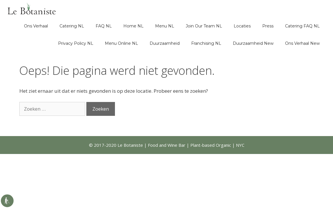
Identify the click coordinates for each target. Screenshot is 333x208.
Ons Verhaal (36, 26)
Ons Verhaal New (302, 43)
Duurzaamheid (165, 43)
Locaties (242, 26)
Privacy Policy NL (75, 43)
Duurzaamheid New (253, 43)
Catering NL (71, 26)
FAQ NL (104, 26)
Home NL (133, 26)
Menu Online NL (121, 43)
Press (268, 26)
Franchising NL (206, 43)
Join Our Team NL (204, 26)
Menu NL (164, 26)
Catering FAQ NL (302, 26)
